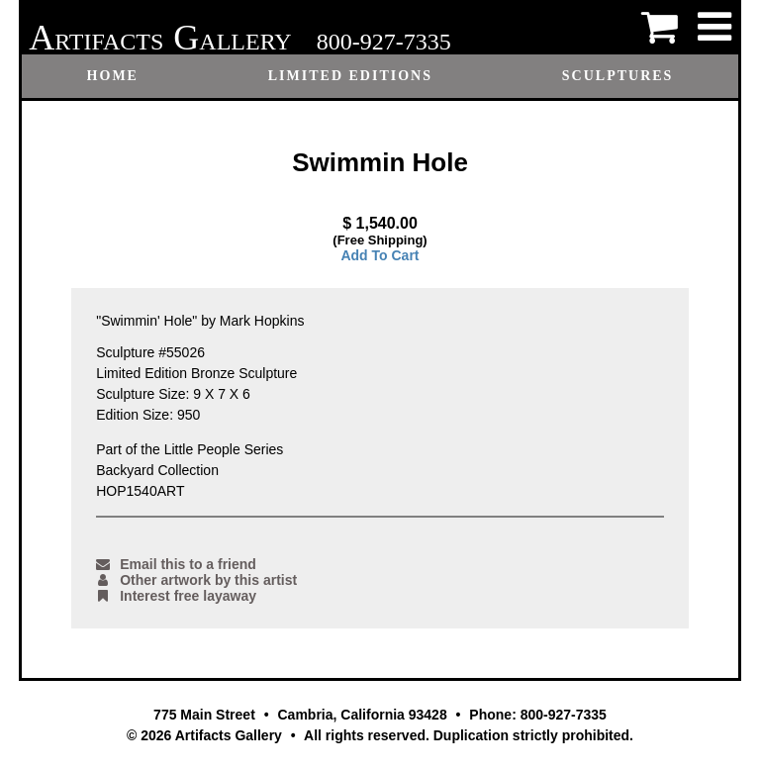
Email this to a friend (176, 564)
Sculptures (618, 75)
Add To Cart (379, 255)
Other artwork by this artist (196, 580)
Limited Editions (350, 75)
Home (113, 75)
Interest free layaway (176, 596)
